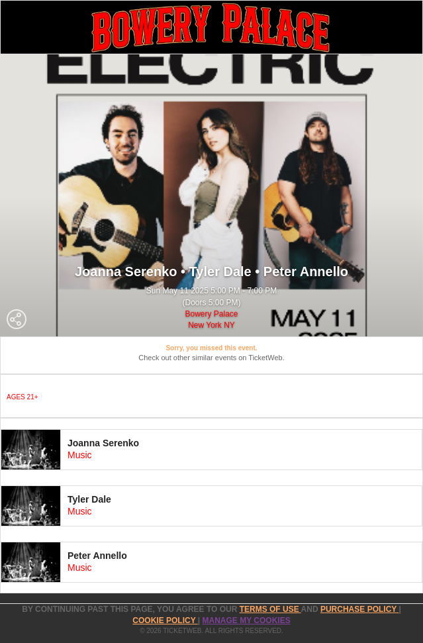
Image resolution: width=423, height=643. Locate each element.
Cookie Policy (164, 620)
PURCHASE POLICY (359, 609)
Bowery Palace (211, 314)
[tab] (211, 449)
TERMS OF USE (270, 609)
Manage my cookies (247, 620)
